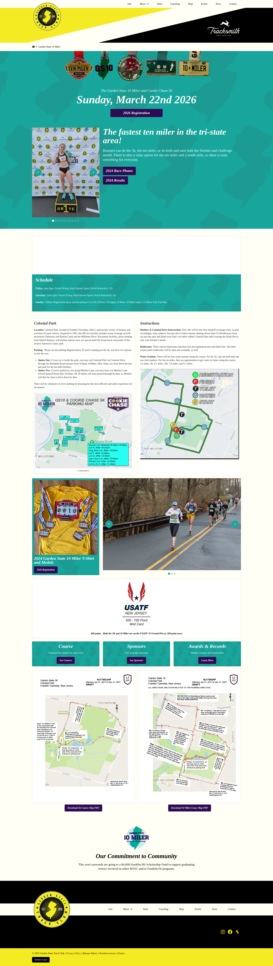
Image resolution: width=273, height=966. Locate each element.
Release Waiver (90, 953)
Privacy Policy (73, 953)
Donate (120, 953)
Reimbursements (107, 953)
